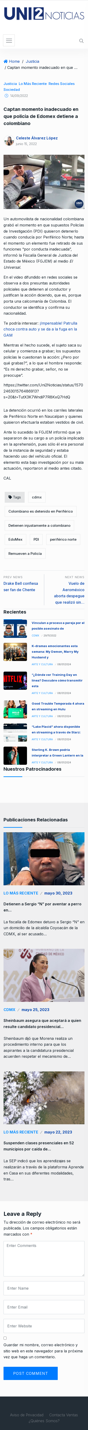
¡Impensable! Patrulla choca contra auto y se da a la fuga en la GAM (40, 329)
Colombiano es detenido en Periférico (40, 511)
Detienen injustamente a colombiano (39, 525)
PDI (36, 539)
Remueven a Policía (25, 553)
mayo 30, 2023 (58, 893)
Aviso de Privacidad (26, 1415)
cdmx (37, 497)
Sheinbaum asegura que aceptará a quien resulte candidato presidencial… (42, 1023)
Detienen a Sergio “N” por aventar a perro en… (42, 907)
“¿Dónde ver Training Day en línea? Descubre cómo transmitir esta (57, 680)
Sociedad (12, 89)
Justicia (32, 61)
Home (14, 61)
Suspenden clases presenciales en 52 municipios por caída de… (39, 1146)
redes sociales (62, 83)
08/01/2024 (64, 664)
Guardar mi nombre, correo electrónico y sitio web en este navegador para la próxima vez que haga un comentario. (43, 1350)
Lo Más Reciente (33, 83)
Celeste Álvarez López (37, 138)
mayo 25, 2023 (35, 1009)
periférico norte (63, 539)
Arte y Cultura (42, 664)
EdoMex (15, 539)
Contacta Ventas (63, 1415)
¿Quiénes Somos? (44, 1420)
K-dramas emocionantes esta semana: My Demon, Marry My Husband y (55, 651)
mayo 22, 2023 (58, 1132)
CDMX (35, 635)
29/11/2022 (50, 635)
